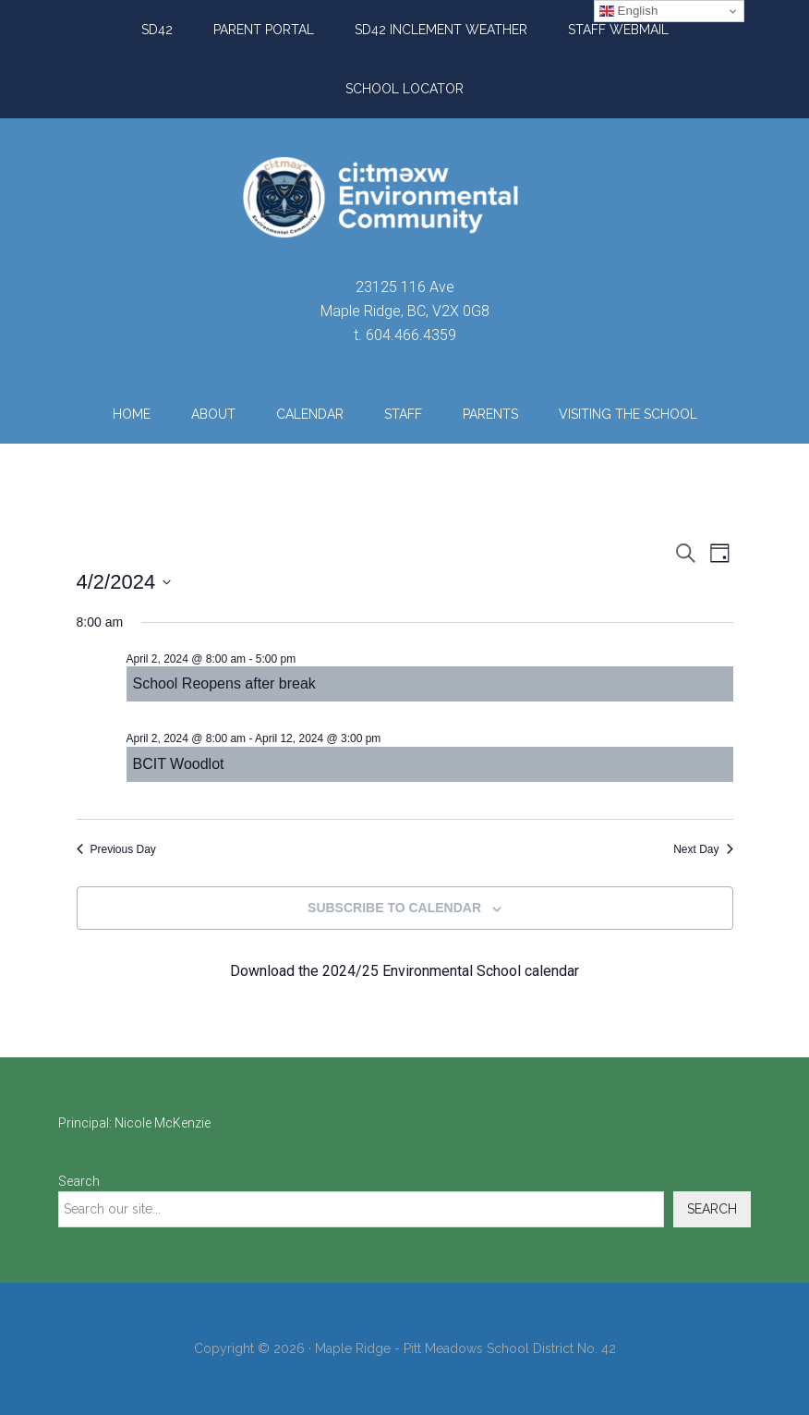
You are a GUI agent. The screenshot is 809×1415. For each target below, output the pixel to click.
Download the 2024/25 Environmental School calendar (404, 971)
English (628, 11)
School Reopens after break (224, 683)
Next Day (702, 849)
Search (79, 1181)
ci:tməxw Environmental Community (404, 196)
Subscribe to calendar (394, 907)
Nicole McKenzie (163, 1123)
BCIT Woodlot (178, 764)
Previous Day (116, 849)
